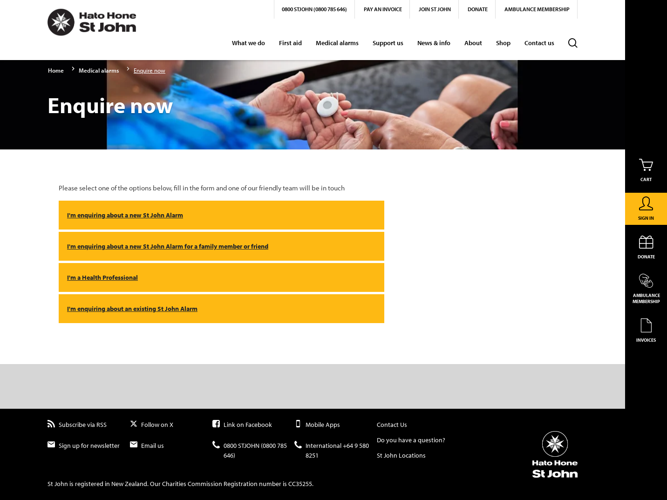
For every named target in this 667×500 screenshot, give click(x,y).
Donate (478, 9)
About (473, 43)
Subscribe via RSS (77, 425)
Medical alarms (337, 43)
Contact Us (392, 424)
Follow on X (151, 425)
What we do (248, 43)
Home (56, 70)
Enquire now (149, 70)
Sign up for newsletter (84, 446)
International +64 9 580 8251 (331, 450)
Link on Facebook (242, 425)
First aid (290, 43)
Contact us (539, 43)
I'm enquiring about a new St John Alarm (125, 215)
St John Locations (401, 455)
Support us (388, 43)
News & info (433, 43)
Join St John (435, 9)
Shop (503, 43)
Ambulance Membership (537, 9)
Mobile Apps (317, 425)
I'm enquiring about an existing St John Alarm (132, 308)
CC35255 (300, 484)
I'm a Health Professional (102, 277)
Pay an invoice (383, 9)
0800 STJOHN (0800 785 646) (314, 9)
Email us (147, 446)
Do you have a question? (411, 440)
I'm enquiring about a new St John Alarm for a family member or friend (167, 246)
